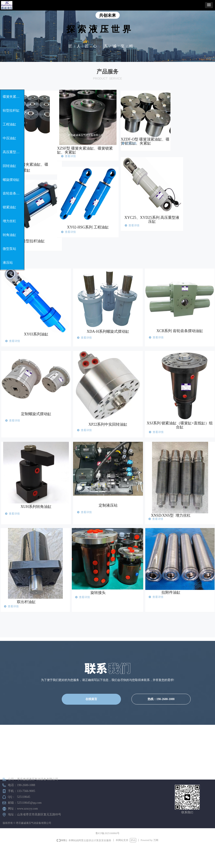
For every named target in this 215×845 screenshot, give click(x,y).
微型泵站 (9, 248)
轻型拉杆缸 (11, 110)
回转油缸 (9, 166)
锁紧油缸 (9, 207)
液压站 (8, 262)
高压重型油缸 (13, 152)
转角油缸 (9, 235)
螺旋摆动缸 (11, 179)
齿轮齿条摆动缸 (13, 193)
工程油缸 (9, 124)
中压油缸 (9, 138)
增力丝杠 (9, 221)
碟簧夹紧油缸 (13, 96)
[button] (209, 5)
